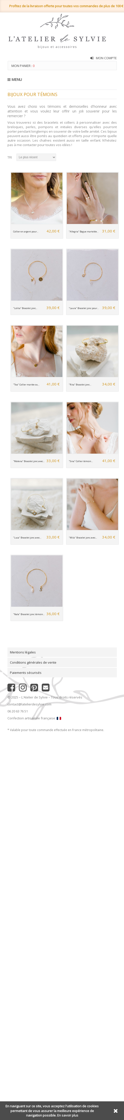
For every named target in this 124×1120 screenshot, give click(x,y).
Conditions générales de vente (33, 662)
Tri (9, 157)
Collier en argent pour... (25, 231)
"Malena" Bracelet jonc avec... (28, 461)
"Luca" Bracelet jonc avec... (27, 537)
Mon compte (106, 58)
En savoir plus (67, 1115)
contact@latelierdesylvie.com (29, 704)
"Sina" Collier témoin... (81, 461)
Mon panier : (23, 65)
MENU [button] (14, 79)
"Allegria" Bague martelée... (83, 231)
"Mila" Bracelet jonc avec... (83, 537)
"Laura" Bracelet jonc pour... (84, 308)
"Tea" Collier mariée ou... (26, 384)
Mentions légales (23, 652)
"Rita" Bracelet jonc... (80, 384)
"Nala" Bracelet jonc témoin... (28, 614)
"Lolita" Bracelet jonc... (25, 308)
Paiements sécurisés (25, 672)
